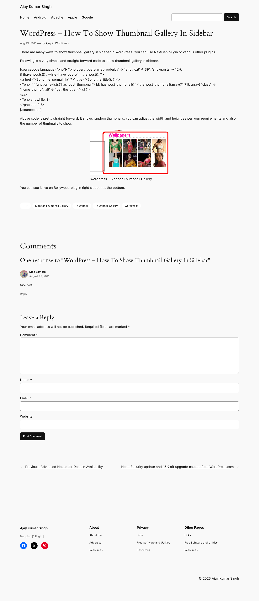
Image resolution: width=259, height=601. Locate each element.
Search (231, 17)
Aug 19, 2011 (28, 43)
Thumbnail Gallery (106, 205)
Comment (29, 335)
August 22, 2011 (39, 276)
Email (25, 398)
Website (26, 416)
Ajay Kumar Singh (36, 6)
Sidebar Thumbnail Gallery (51, 205)
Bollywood (62, 188)
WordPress (62, 43)
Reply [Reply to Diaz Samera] (23, 293)
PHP (25, 205)
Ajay (48, 43)
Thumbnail (81, 205)
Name (26, 380)
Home (24, 17)
